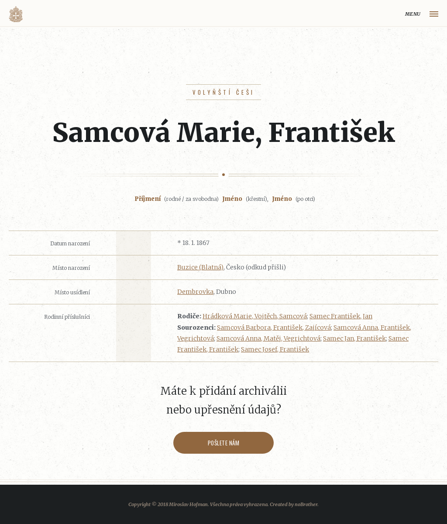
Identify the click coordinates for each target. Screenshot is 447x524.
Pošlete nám (224, 442)
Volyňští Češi (224, 92)
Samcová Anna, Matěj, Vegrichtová (268, 338)
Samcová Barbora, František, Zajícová (274, 327)
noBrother (306, 504)
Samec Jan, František (354, 338)
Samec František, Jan (340, 316)
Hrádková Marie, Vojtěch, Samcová (255, 316)
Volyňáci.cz (16, 14)
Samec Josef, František (275, 349)
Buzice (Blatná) (200, 267)
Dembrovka (195, 292)
